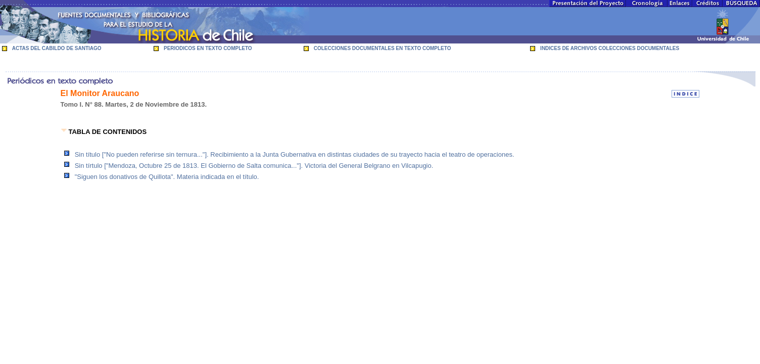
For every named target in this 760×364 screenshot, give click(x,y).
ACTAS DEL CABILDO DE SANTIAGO (57, 48)
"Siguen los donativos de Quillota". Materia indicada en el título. (167, 176)
